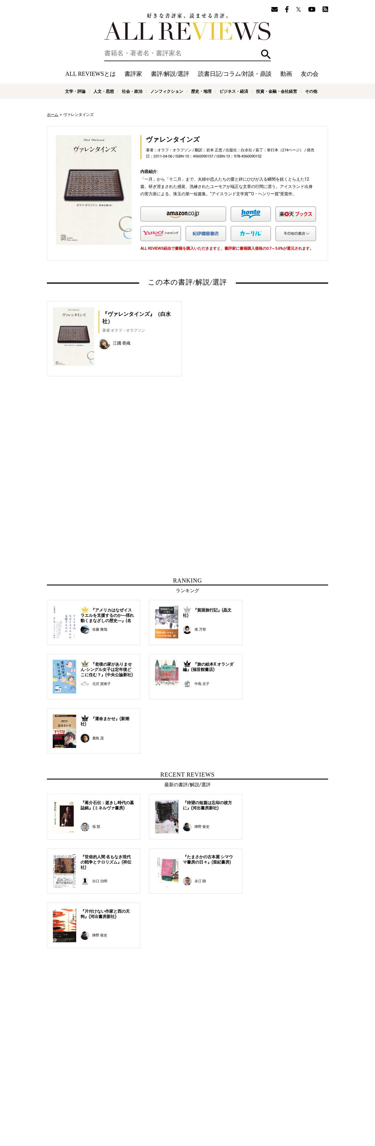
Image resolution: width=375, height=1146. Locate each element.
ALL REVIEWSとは (90, 74)
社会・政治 (132, 91)
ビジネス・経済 (233, 91)
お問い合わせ (284, 1103)
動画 (286, 74)
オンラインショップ (178, 1103)
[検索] (187, 53)
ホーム (52, 114)
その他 (311, 91)
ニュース (149, 1103)
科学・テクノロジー (127, 1116)
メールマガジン (274, 1094)
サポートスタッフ (213, 1103)
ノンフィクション (166, 91)
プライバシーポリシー (250, 1103)
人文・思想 (103, 91)
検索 (266, 54)
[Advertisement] (131, 444)
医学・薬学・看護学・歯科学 (169, 1116)
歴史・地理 (201, 91)
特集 (236, 1094)
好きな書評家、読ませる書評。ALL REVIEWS (187, 26)
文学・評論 (75, 91)
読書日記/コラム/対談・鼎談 (235, 74)
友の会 (309, 74)
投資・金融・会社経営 (276, 91)
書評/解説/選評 (170, 74)
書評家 (133, 74)
